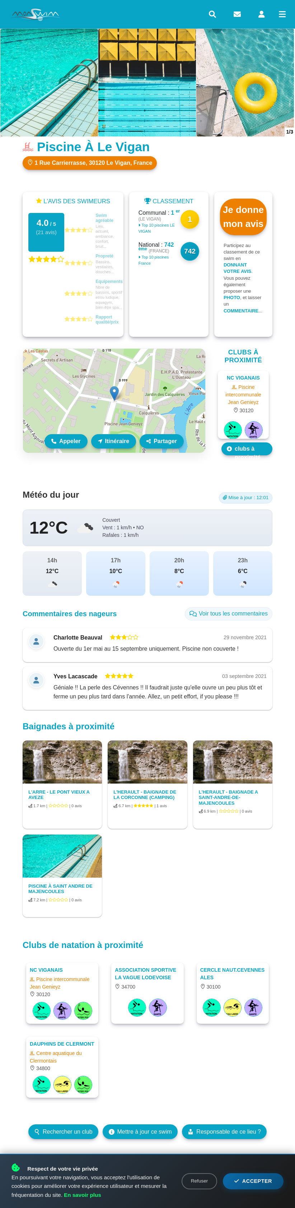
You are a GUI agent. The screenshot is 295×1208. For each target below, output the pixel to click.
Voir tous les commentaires (228, 613)
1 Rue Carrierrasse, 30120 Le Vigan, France (89, 162)
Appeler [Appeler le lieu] (66, 441)
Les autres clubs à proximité (245, 448)
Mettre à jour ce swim (140, 1132)
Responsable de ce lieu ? (224, 1132)
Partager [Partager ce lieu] (161, 441)
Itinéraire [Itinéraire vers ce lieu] (114, 441)
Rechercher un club (63, 1132)
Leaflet (197, 449)
